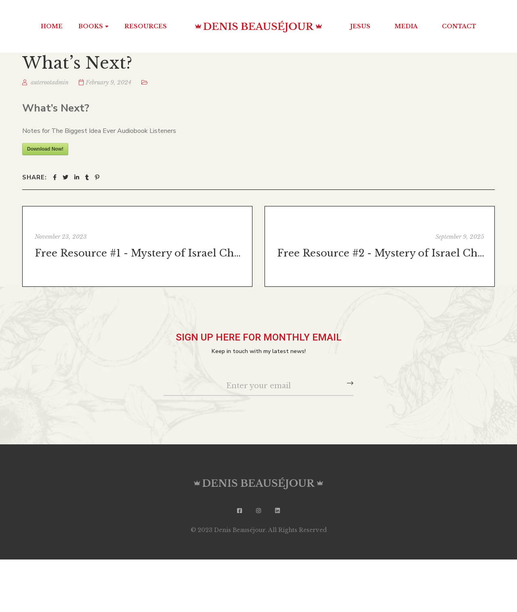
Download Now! (45, 149)
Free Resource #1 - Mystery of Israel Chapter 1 (138, 253)
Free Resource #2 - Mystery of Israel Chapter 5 (380, 253)
